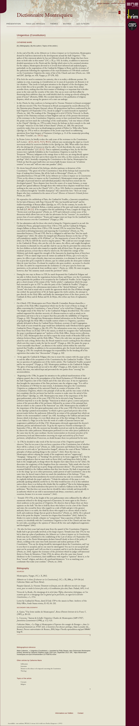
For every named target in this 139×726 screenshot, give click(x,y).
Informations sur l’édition (64, 713)
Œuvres (67, 24)
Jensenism (24, 666)
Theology (24, 671)
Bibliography (24, 46)
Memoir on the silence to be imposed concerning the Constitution (41, 669)
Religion (23, 684)
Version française (103, 3)
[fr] (18, 46)
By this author (36, 46)
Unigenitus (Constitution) (31, 35)
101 (30, 209)
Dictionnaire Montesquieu (44, 15)
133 (40, 135)
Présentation (13, 24)
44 (36, 142)
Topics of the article (49, 46)
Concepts (23, 682)
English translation (118, 3)
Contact (80, 713)
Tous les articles (35, 24)
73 (42, 142)
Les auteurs (83, 24)
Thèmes (54, 24)
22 (31, 142)
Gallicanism (24, 664)
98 (48, 142)
